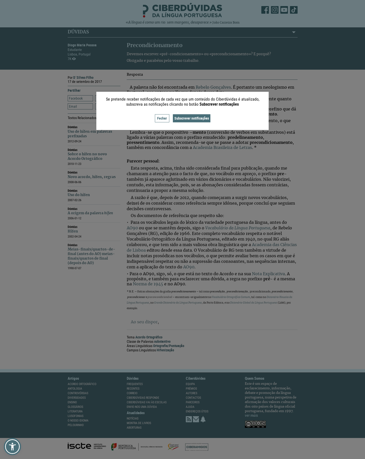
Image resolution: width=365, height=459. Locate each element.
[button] (12, 446)
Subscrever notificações (191, 118)
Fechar (162, 118)
